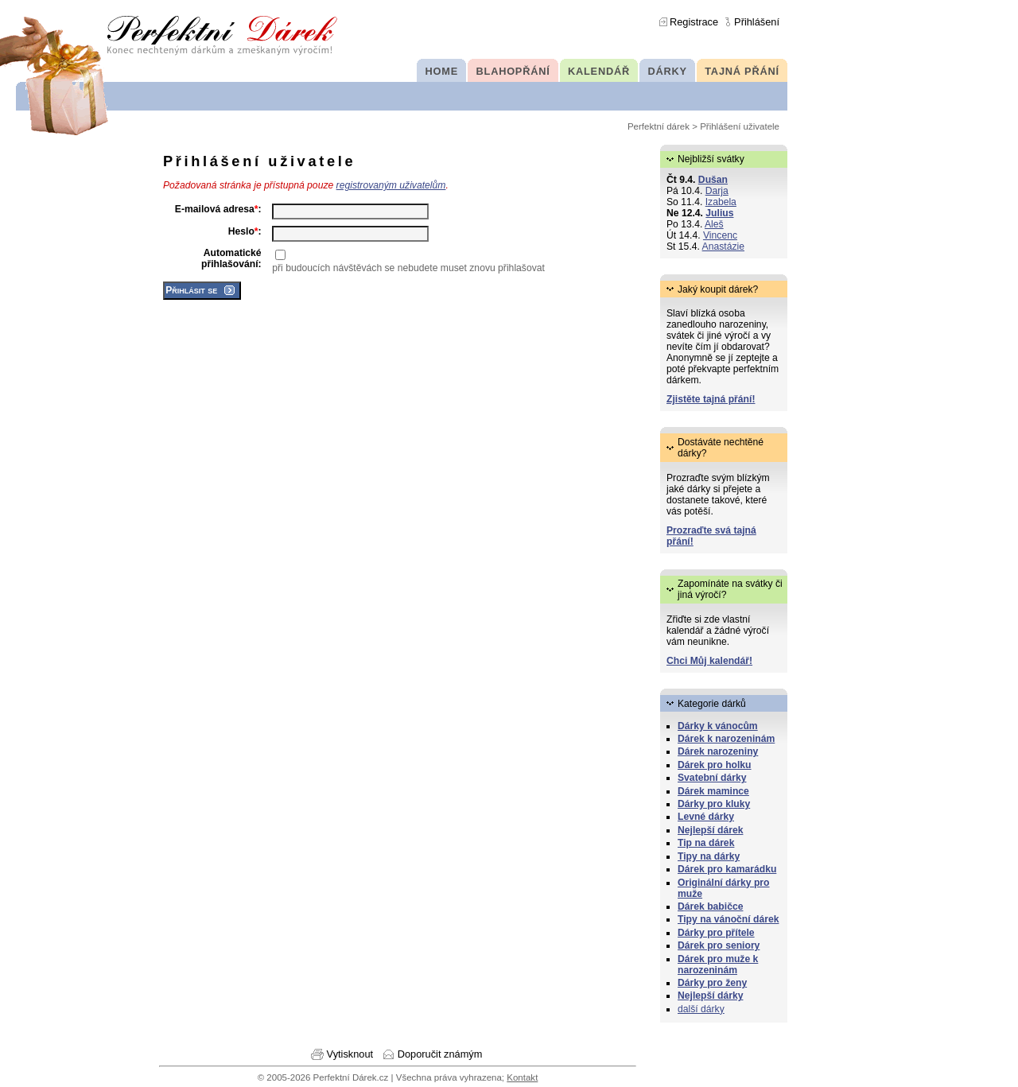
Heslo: (245, 231)
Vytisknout (350, 1054)
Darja (717, 190)
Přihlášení (756, 22)
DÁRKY (666, 71)
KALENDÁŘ (599, 71)
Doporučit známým (440, 1054)
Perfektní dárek (659, 126)
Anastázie (723, 246)
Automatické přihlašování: (231, 258)
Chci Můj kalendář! (709, 660)
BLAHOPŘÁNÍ (513, 71)
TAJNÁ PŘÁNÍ (742, 71)
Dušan (713, 179)
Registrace (694, 22)
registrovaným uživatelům (391, 185)
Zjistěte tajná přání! (710, 399)
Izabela (720, 202)
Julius (719, 213)
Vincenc (720, 235)
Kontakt (522, 1077)
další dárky (701, 1009)
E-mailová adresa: (218, 209)
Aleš (714, 224)
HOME (441, 71)
